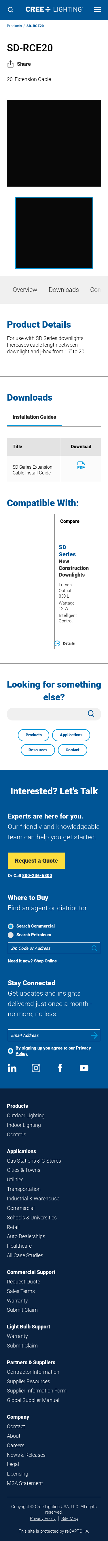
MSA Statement (25, 1483)
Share (19, 63)
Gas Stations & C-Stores (34, 1161)
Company (18, 1417)
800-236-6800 (37, 875)
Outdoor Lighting (26, 1115)
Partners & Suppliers (31, 1362)
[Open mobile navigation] (97, 10)
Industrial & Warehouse (33, 1198)
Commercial (21, 1208)
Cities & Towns (23, 1170)
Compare (61, 521)
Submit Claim (22, 1310)
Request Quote (23, 1282)
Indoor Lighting (24, 1125)
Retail (13, 1227)
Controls (16, 1134)
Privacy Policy (43, 1518)
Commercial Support (31, 1272)
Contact (72, 750)
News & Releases (26, 1455)
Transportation (24, 1189)
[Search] (10, 10)
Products (14, 26)
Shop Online (45, 961)
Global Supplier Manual (33, 1400)
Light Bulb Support (28, 1327)
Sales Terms (21, 1291)
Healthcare (19, 1246)
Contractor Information (33, 1372)
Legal (13, 1464)
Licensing (17, 1474)
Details (64, 643)
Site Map (69, 1518)
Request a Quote (36, 860)
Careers (15, 1445)
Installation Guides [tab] (34, 417)
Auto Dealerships (26, 1236)
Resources (38, 750)
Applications (71, 735)
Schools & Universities (32, 1218)
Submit (94, 1035)
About (13, 1436)
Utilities (15, 1179)
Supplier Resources (28, 1381)
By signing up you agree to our (53, 1051)
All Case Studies (25, 1255)
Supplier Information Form (37, 1391)
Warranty (17, 1301)
